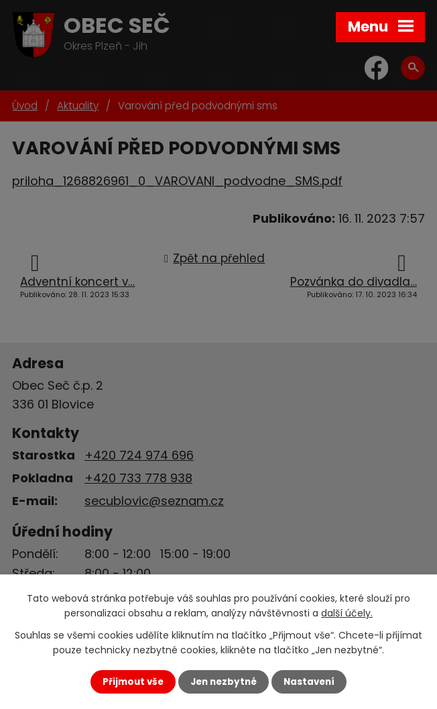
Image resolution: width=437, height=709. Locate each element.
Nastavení (309, 681)
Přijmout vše (133, 681)
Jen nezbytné (223, 681)
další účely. (347, 613)
